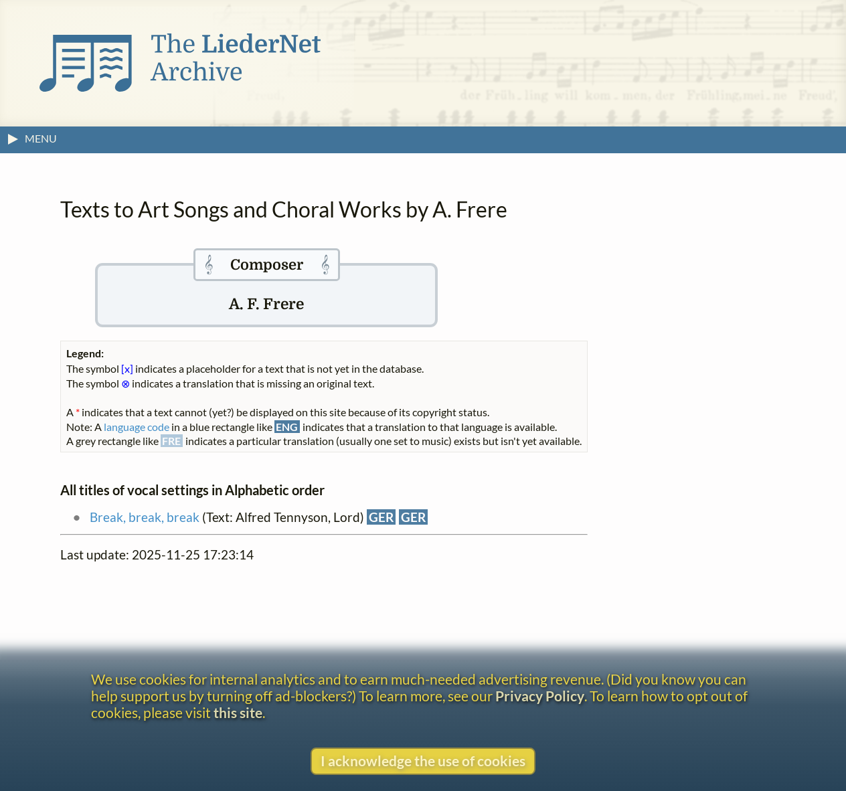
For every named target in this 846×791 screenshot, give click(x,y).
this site (238, 712)
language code (136, 426)
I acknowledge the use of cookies (423, 760)
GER (381, 517)
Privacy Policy (539, 695)
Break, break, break (144, 517)
